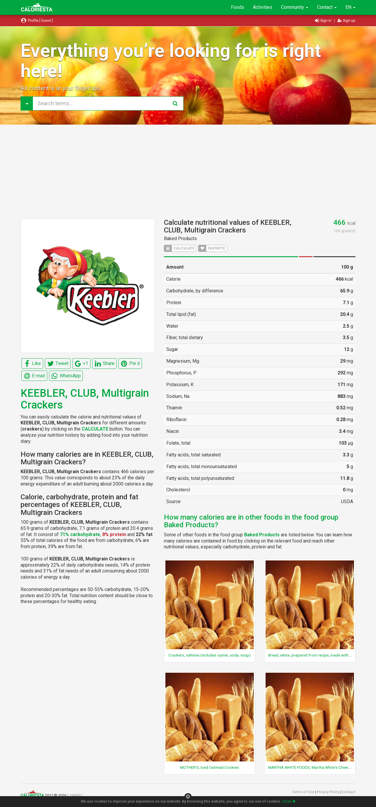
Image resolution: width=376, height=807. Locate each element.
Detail (289, 801)
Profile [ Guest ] (37, 20)
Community (294, 7)
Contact (327, 7)
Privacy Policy (328, 792)
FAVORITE (212, 248)
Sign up (346, 20)
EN (350, 7)
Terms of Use (303, 792)
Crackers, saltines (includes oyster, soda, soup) (209, 655)
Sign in (323, 20)
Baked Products (180, 238)
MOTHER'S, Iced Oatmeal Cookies (209, 767)
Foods (237, 7)
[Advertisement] (188, 171)
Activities (262, 7)
